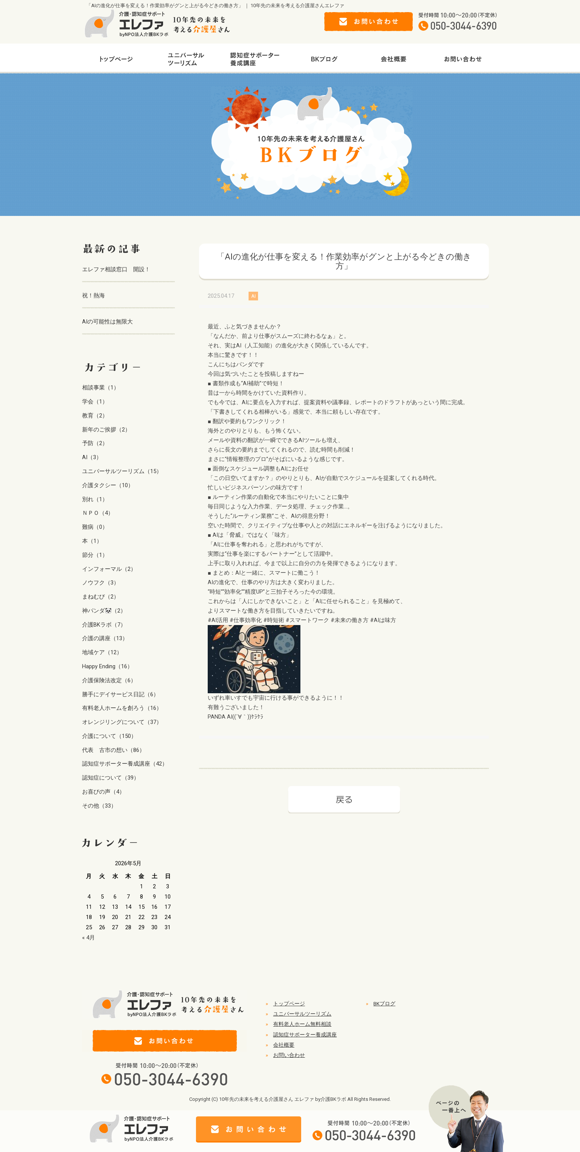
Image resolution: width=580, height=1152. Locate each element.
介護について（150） (109, 736)
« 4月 (88, 937)
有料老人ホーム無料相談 (302, 1024)
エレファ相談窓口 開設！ (116, 269)
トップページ (289, 1003)
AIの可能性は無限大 (107, 321)
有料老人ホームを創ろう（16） (122, 708)
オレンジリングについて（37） (122, 722)
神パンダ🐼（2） (104, 610)
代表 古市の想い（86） (113, 750)
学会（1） (95, 401)
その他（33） (99, 805)
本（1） (92, 541)
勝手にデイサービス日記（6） (120, 694)
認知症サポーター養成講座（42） (125, 763)
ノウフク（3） (100, 582)
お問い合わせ (289, 1055)
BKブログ (384, 1003)
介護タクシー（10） (108, 485)
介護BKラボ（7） (104, 624)
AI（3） (92, 457)
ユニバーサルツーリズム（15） (122, 471)
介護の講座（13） (105, 638)
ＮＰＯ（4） (98, 513)
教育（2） (95, 415)
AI (253, 296)
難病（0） (95, 527)
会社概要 (283, 1045)
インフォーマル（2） (109, 569)
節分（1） (95, 555)
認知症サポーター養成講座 (305, 1035)
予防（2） (95, 443)
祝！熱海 (93, 295)
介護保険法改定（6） (109, 680)
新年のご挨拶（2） (106, 429)
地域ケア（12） (102, 652)
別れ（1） (95, 499)
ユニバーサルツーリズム (302, 1014)
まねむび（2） (100, 596)
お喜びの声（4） (103, 791)
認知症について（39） (110, 777)
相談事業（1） (100, 387)
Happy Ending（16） (107, 666)
